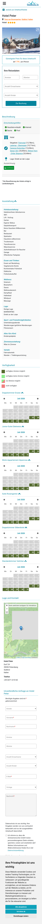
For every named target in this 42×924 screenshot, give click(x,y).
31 (27, 421)
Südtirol (24, 19)
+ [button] (7, 605)
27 (7, 421)
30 (22, 421)
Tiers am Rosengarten (12, 19)
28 (12, 421)
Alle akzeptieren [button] (21, 907)
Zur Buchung (21, 103)
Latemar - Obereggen (18, 145)
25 (33, 417)
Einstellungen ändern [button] (21, 916)
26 (38, 417)
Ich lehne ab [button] (21, 911)
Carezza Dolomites (17, 148)
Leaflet (18, 657)
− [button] (7, 609)
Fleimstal (21, 143)
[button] (6, 41)
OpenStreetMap (26, 657)
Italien (30, 19)
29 (17, 421)
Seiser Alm (14, 151)
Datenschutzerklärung (16, 850)
